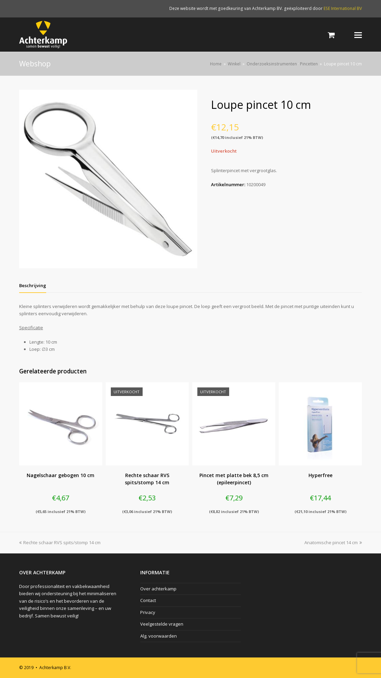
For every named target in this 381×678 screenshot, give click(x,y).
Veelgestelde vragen (161, 624)
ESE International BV (343, 8)
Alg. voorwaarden (158, 636)
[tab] (32, 285)
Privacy (147, 612)
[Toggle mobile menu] (358, 34)
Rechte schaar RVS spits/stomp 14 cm (60, 542)
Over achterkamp (158, 589)
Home (216, 63)
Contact (148, 600)
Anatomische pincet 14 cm (333, 542)
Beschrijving (32, 285)
